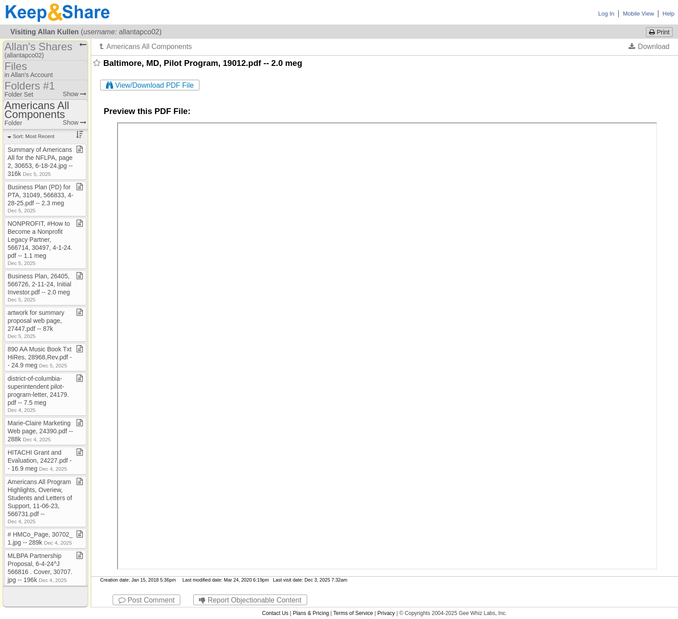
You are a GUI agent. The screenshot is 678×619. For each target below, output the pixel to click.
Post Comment (146, 600)
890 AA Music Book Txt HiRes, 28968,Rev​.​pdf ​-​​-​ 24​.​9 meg (40, 357)
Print (659, 32)
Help (668, 13)
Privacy (386, 613)
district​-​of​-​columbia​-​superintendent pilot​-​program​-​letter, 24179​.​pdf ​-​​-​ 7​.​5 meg (38, 394)
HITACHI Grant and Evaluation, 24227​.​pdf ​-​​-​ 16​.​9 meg (40, 460)
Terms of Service (353, 613)
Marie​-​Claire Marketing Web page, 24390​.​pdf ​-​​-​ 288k (40, 431)
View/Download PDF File (150, 85)
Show (74, 94)
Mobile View (638, 13)
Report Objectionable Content (250, 600)
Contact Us (275, 613)
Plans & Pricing (311, 613)
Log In (606, 13)
